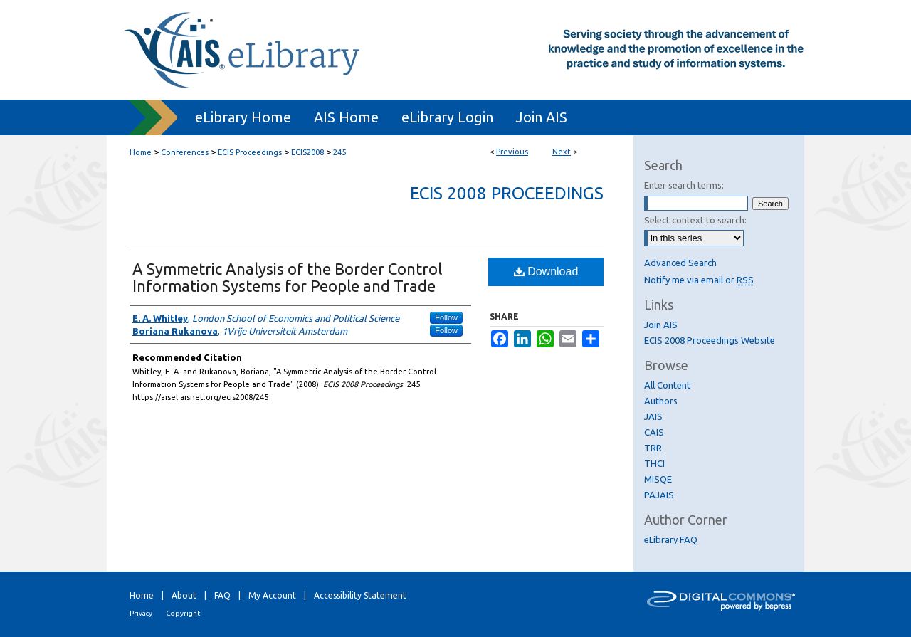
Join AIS (661, 325)
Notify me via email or (699, 280)
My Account (272, 595)
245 (339, 152)
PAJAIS (659, 495)
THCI (654, 463)
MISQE (658, 479)
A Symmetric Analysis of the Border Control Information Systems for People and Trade (287, 277)
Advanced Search (680, 263)
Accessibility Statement (360, 595)
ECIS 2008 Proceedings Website (709, 340)
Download (546, 271)
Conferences (185, 152)
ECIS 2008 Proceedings (507, 193)
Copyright (183, 613)
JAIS (653, 416)
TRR (653, 448)
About (184, 595)
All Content (667, 385)
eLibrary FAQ (670, 539)
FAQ (222, 595)
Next (561, 151)
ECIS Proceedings (250, 152)
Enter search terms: (684, 185)
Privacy (141, 613)
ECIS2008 (307, 152)
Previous (512, 151)
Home (141, 152)
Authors (661, 401)
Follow (446, 317)
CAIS (654, 432)
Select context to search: (695, 220)
